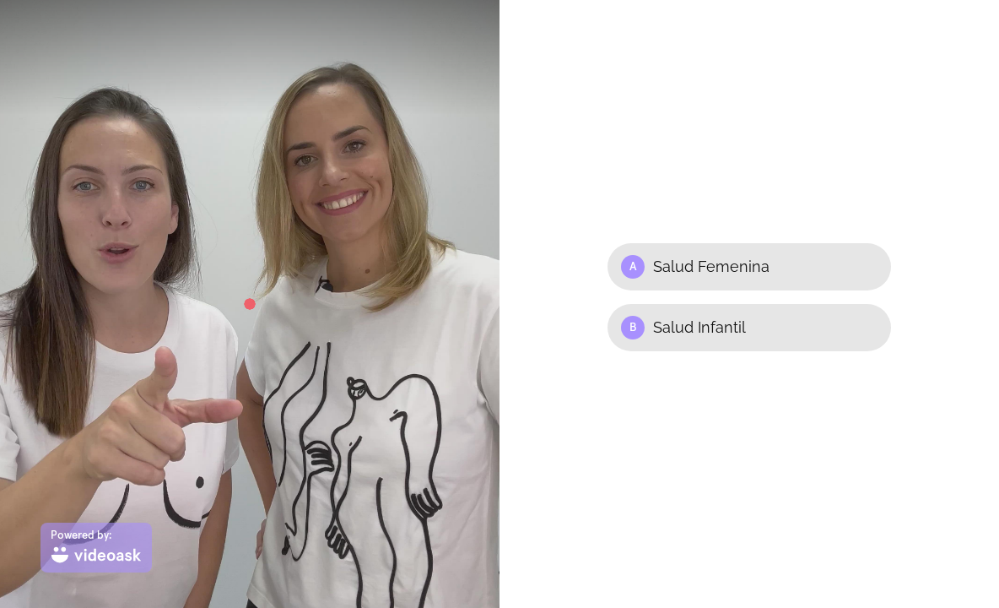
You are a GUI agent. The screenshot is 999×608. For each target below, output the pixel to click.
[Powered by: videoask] (96, 548)
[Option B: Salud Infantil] (749, 327)
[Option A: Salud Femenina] (749, 266)
